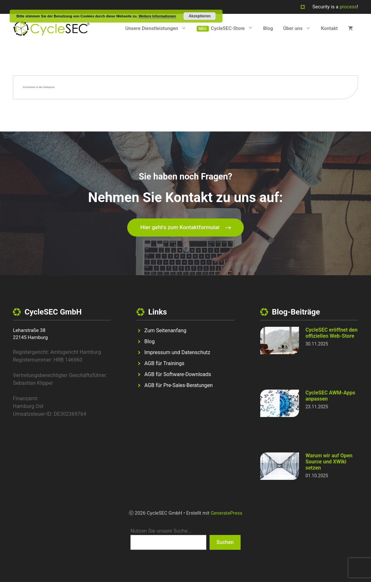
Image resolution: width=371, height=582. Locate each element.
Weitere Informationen (157, 16)
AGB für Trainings (164, 363)
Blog (268, 28)
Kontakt (329, 28)
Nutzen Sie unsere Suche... (160, 531)
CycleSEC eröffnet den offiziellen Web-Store (331, 333)
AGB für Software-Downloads (177, 374)
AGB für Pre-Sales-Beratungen (178, 385)
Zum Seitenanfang (165, 330)
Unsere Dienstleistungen (158, 28)
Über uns (299, 28)
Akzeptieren (200, 16)
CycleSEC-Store (234, 28)
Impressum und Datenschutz (177, 352)
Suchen (224, 542)
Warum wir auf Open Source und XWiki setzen (329, 461)
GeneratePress (226, 513)
